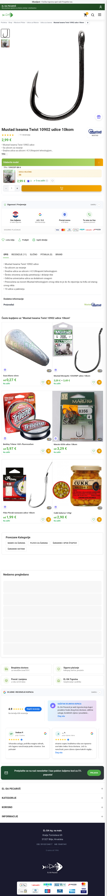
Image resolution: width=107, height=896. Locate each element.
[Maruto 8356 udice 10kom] (77, 416)
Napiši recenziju (33, 709)
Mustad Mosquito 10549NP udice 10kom (72, 376)
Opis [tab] (6, 254)
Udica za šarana (46, 23)
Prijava (94, 773)
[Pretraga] (92, 15)
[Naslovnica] (52, 866)
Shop (10, 23)
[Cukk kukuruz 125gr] (77, 484)
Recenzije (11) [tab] (19, 254)
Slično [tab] (33, 254)
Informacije (52, 816)
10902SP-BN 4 (14, 167)
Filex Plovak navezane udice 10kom (19, 513)
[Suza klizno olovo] (27, 347)
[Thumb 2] (5, 43)
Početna (4, 23)
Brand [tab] (58, 254)
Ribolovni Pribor (19, 23)
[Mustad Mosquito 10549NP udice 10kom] (77, 347)
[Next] (100, 75)
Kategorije (52, 798)
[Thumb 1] (5, 33)
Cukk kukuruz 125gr (63, 513)
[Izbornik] (100, 15)
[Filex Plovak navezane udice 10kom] (27, 484)
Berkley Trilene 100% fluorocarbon (18, 444)
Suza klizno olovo (11, 375)
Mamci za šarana (16, 543)
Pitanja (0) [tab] (46, 254)
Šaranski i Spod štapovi (65, 543)
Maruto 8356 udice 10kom (65, 444)
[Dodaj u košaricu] (62, 188)
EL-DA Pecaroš (52, 788)
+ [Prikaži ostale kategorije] (87, 22)
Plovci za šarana (39, 543)
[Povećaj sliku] (9, 176)
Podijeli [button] (23, 239)
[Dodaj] (48, 382)
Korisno (52, 807)
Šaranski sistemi (16, 549)
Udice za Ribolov (33, 23)
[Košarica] (86, 15)
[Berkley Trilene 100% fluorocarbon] (27, 416)
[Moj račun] (100, 7)
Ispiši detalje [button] (39, 239)
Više (3, 154)
